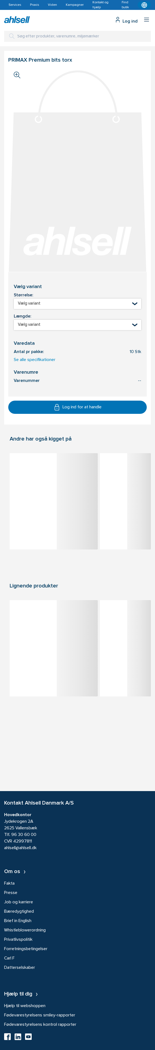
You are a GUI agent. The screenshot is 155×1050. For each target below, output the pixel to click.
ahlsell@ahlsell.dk (20, 848)
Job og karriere (18, 902)
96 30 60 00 (23, 835)
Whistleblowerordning (25, 930)
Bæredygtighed (19, 912)
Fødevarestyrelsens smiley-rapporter (39, 1015)
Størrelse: (23, 295)
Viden (52, 5)
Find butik (125, 5)
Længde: (22, 316)
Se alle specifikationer (34, 360)
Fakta (9, 883)
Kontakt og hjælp (100, 5)
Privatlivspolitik (18, 940)
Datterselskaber (19, 968)
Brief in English (17, 921)
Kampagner (75, 5)
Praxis (34, 5)
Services (15, 5)
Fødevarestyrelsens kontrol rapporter (40, 1025)
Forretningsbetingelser (25, 949)
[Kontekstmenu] (144, 5)
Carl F (9, 958)
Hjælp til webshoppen (24, 1006)
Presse (10, 893)
